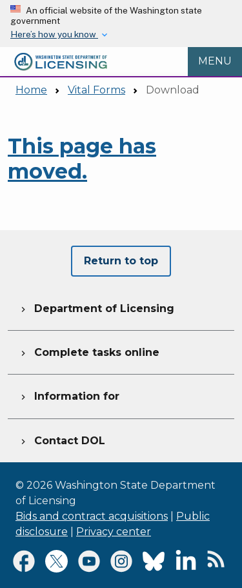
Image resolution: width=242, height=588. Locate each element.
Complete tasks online (88, 350)
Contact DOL (61, 439)
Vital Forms (96, 90)
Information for (68, 394)
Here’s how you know (54, 34)
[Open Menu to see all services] (215, 62)
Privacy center (113, 531)
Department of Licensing (96, 307)
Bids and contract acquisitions (91, 516)
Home (31, 90)
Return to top (121, 261)
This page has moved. (82, 158)
